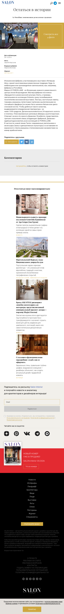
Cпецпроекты (32, 517)
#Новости (19, 235)
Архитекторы (32, 490)
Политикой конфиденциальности (42, 418)
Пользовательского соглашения (18, 418)
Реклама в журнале (32, 563)
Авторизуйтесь (21, 166)
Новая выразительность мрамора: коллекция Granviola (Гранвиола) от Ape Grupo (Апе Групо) (31, 219)
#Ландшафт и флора (22, 277)
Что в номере (31, 466)
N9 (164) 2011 (8, 73)
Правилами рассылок (14, 420)
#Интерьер (19, 377)
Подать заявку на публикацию (32, 568)
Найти (51, 3)
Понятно (32, 609)
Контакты (32, 565)
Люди (32, 497)
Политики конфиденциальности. (47, 604)
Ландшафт (32, 486)
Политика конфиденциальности (32, 572)
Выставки (32, 500)
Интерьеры (32, 483)
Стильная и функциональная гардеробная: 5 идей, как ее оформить (29, 359)
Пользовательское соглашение (32, 570)
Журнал (32, 513)
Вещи (32, 493)
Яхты (32, 503)
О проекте (32, 558)
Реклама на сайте (32, 561)
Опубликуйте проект (32, 524)
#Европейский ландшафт (38, 277)
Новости (32, 480)
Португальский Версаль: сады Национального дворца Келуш (29, 261)
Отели (32, 507)
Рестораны (32, 510)
